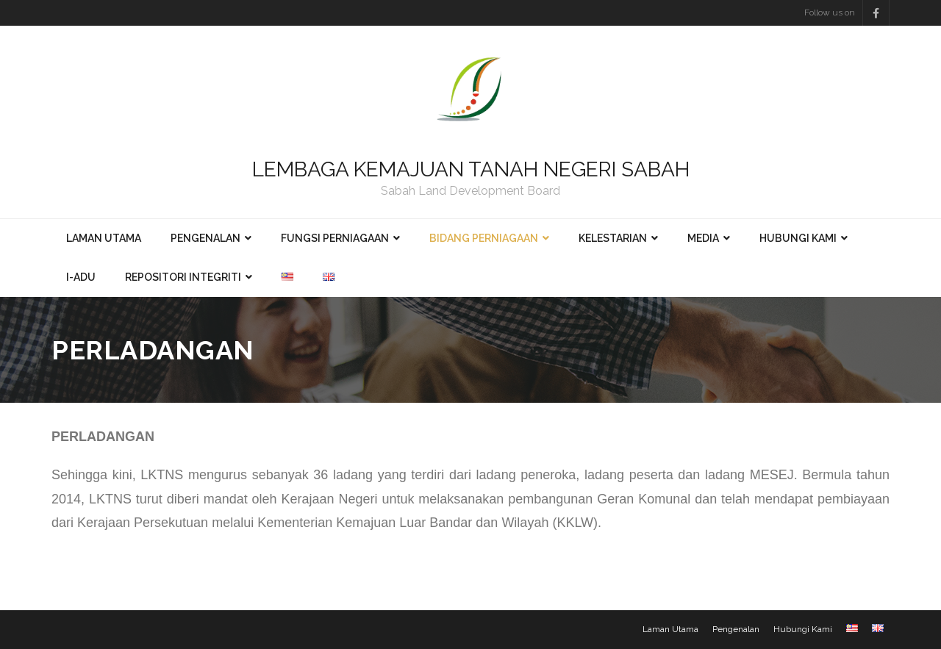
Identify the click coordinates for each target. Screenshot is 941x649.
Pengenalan (735, 629)
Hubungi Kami (802, 629)
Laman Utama (670, 629)
